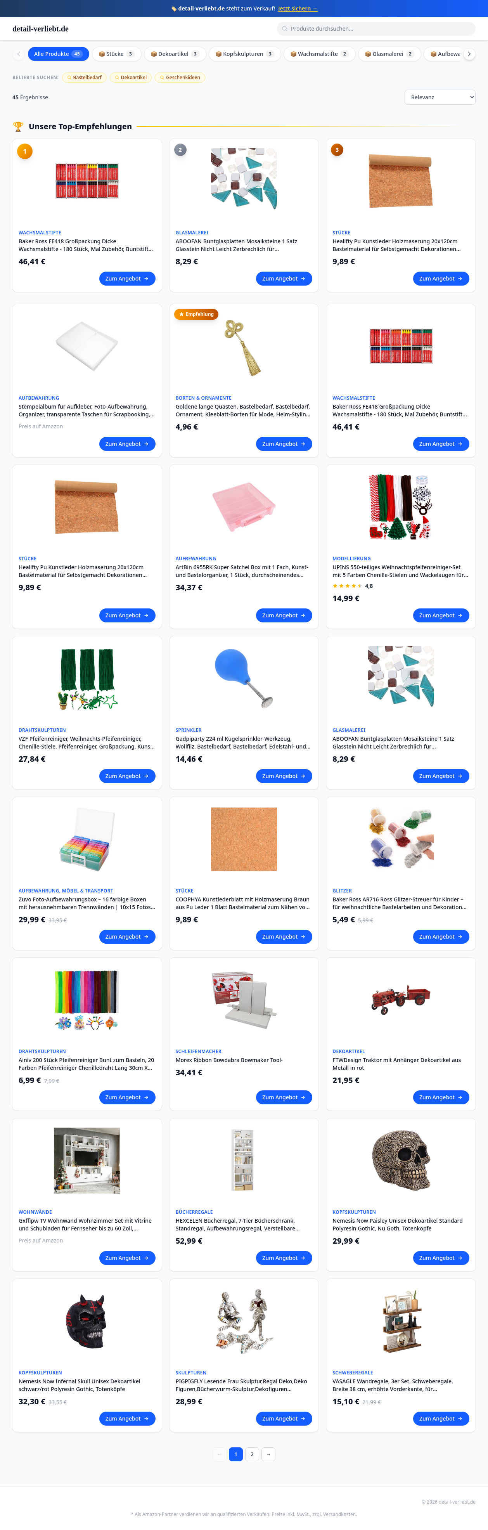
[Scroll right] (469, 54)
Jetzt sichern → (298, 8)
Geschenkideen (180, 77)
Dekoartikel (131, 77)
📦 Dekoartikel (175, 54)
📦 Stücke (117, 54)
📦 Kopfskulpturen (245, 54)
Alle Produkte (58, 54)
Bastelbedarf (84, 77)
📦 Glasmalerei (390, 54)
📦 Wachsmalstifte (319, 54)
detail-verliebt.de (40, 28)
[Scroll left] (18, 54)
